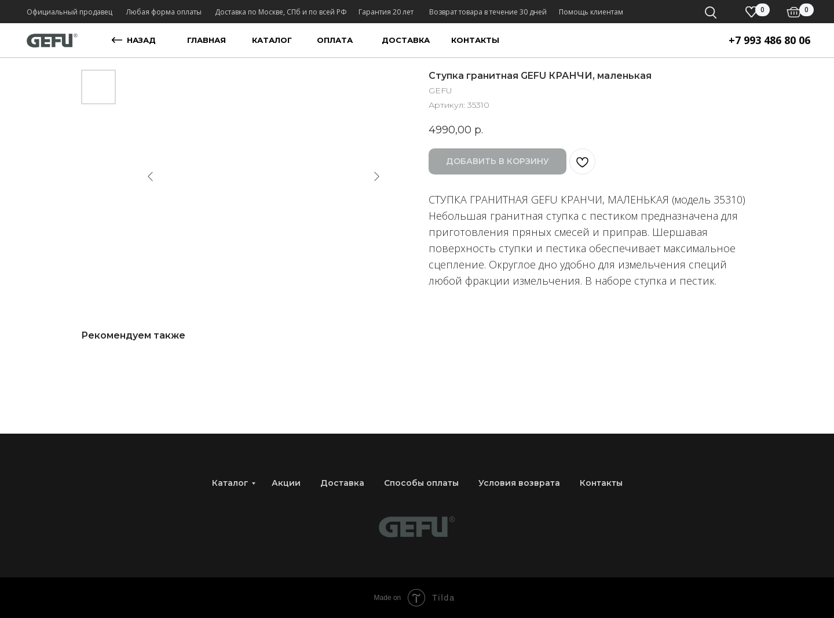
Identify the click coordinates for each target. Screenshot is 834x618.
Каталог (230, 483)
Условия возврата (519, 483)
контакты (475, 40)
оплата (335, 40)
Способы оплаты (421, 483)
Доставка (342, 483)
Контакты (601, 483)
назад (141, 40)
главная (206, 40)
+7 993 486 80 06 (769, 40)
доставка (406, 40)
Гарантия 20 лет (386, 12)
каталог (272, 40)
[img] (794, 12)
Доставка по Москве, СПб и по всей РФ (281, 12)
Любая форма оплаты (164, 12)
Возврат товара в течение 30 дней (488, 12)
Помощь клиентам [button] (591, 12)
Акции (286, 483)
